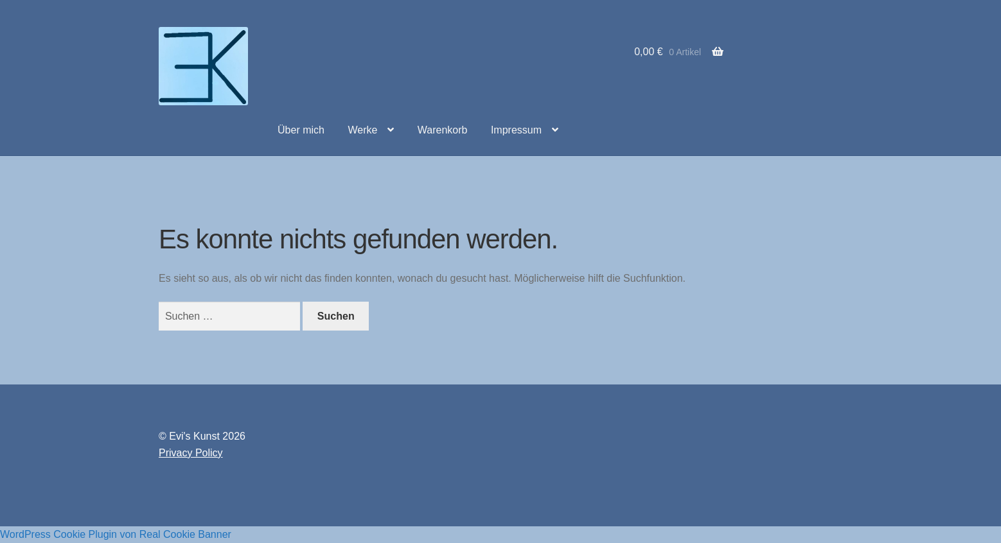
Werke (362, 130)
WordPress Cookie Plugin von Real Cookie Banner (115, 534)
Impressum (516, 130)
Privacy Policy (191, 452)
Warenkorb (443, 130)
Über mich (301, 130)
